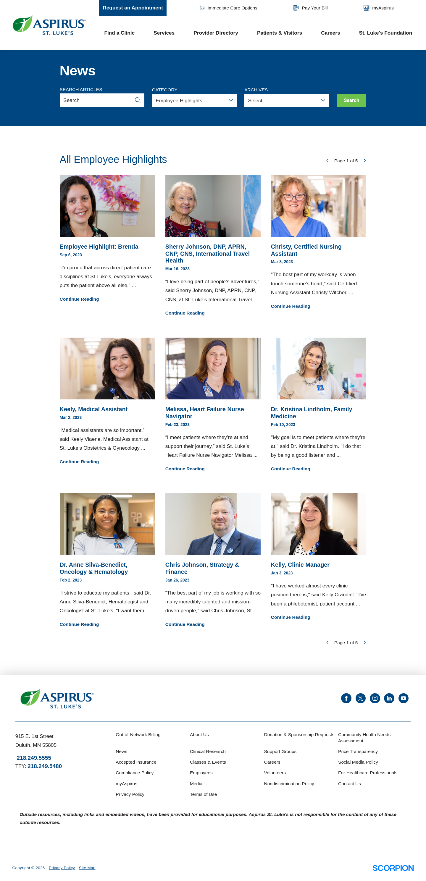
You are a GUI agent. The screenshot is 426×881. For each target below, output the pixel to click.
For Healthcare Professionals (367, 772)
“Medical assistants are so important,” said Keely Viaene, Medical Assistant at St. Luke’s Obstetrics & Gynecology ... (107, 402)
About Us (199, 734)
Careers (330, 33)
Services (164, 33)
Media (196, 783)
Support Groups (280, 751)
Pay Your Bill (310, 8)
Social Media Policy (358, 762)
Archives (256, 89)
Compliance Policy (135, 772)
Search (351, 100)
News (121, 751)
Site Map (87, 868)
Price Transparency (358, 751)
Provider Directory (215, 33)
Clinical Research (208, 751)
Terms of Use (203, 794)
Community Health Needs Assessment (364, 737)
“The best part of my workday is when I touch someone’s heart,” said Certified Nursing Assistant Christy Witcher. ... (319, 242)
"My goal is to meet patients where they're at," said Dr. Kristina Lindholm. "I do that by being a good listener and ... (319, 405)
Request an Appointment (133, 8)
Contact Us (349, 783)
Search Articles (81, 89)
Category (165, 89)
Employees (201, 772)
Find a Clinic (119, 33)
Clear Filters (353, 115)
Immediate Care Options (228, 8)
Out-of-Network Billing (138, 734)
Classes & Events (208, 762)
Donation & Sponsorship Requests (299, 734)
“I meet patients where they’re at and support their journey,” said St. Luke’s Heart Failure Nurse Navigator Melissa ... (213, 405)
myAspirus (379, 8)
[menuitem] (124, 33)
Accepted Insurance (136, 762)
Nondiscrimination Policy (289, 783)
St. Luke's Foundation (385, 33)
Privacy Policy (130, 794)
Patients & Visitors (279, 33)
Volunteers (274, 772)
